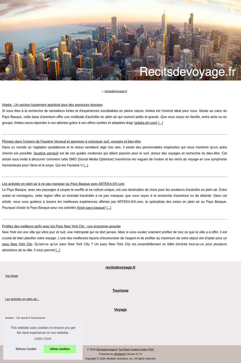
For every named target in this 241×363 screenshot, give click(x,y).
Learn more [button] (42, 338)
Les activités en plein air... (22, 299)
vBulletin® (120, 354)
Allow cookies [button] (60, 349)
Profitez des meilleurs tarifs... (24, 336)
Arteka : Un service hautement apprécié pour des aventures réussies (52, 105)
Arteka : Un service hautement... (26, 318)
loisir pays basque (91, 207)
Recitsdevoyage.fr (107, 349)
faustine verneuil (46, 153)
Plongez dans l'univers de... (23, 327)
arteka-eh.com (145, 123)
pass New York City (17, 244)
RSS (151, 349)
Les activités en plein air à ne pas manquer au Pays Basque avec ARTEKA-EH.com (63, 184)
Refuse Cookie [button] (26, 349)
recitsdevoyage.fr (115, 91)
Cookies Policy (139, 349)
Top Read (11, 276)
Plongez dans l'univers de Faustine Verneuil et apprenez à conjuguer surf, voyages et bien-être (71, 141)
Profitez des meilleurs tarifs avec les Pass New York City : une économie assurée (61, 226)
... (160, 123)
